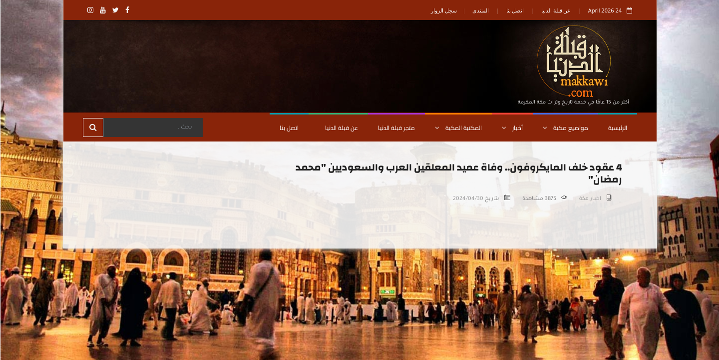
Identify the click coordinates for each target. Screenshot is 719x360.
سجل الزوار (443, 10)
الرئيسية (617, 128)
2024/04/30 (467, 199)
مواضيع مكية (565, 128)
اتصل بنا (515, 10)
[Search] (152, 127)
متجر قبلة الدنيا (395, 128)
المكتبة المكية (457, 128)
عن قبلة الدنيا (556, 10)
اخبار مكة (590, 199)
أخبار (511, 128)
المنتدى (480, 10)
